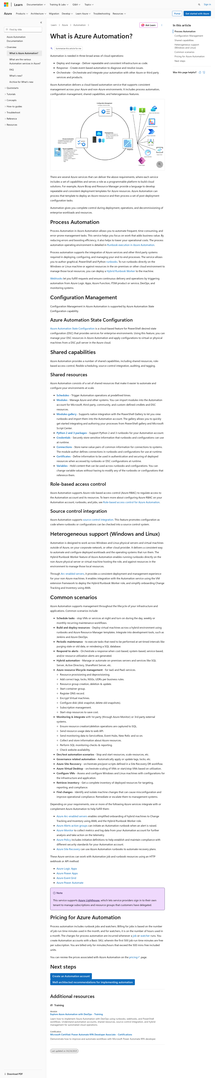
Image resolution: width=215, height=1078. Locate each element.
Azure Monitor (65, 830)
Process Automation (185, 31)
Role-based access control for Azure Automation (131, 502)
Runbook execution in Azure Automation (130, 245)
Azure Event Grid (66, 878)
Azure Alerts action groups (72, 825)
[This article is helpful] (200, 72)
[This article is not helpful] (204, 72)
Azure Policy (64, 839)
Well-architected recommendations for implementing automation (92, 982)
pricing (133, 957)
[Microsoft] (6, 4)
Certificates (64, 456)
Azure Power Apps (67, 873)
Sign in (207, 4)
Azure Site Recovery (68, 849)
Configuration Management (189, 35)
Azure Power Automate (70, 882)
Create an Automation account (71, 976)
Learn (54, 25)
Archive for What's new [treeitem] (21, 81)
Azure (65, 25)
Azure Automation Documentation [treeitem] (16, 39)
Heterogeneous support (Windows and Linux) (187, 46)
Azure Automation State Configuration (72, 328)
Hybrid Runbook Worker (121, 271)
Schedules (63, 395)
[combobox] (23, 29)
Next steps (180, 60)
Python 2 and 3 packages (72, 433)
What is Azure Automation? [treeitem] (23, 53)
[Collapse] (41, 22)
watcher (145, 935)
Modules (62, 400)
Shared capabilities (184, 40)
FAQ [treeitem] (11, 69)
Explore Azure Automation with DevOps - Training (76, 1014)
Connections (64, 447)
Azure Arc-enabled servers (72, 816)
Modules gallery (66, 414)
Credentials (63, 437)
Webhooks (56, 278)
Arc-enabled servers (72, 573)
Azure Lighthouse (89, 900)
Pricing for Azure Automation (190, 56)
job (135, 935)
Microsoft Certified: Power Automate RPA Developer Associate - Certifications (91, 1034)
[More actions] (162, 25)
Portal (177, 13)
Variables (62, 465)
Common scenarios (184, 52)
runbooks (111, 261)
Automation (79, 25)
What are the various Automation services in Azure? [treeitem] (24, 61)
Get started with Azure (197, 13)
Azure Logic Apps (67, 868)
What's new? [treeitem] (15, 75)
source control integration (98, 519)
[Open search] (199, 5)
